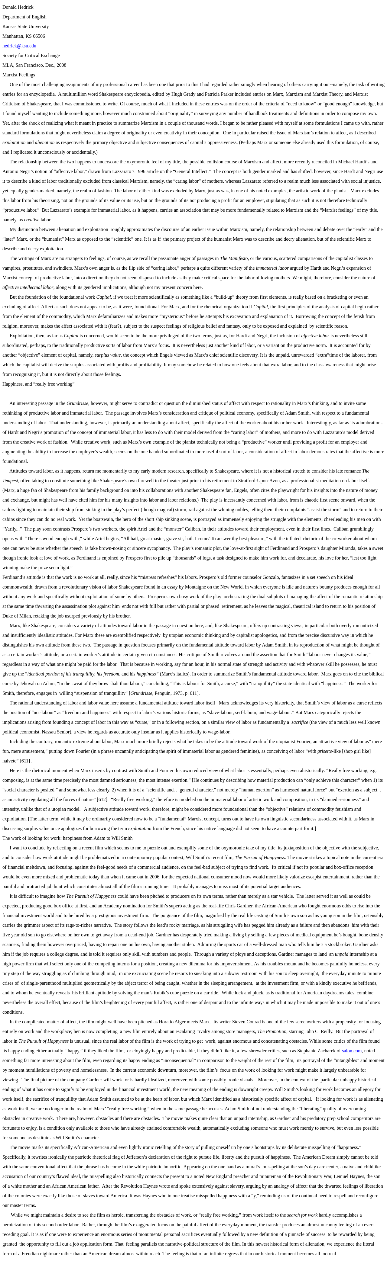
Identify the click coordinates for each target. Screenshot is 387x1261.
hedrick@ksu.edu (19, 45)
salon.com (352, 1050)
